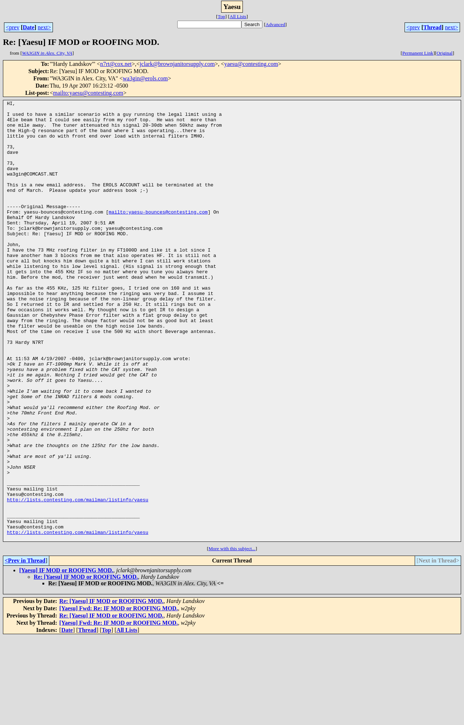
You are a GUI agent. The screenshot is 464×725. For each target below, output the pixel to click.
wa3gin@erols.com (145, 78)
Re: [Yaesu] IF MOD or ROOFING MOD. (86, 665)
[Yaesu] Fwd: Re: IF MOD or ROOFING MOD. (118, 696)
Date (28, 27)
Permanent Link (418, 53)
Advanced (275, 24)
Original (444, 53)
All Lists (237, 16)
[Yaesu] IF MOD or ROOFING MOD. (66, 658)
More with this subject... (232, 636)
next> (44, 27)
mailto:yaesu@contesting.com (88, 93)
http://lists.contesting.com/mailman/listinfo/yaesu (77, 580)
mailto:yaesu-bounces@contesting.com (158, 234)
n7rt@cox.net (116, 64)
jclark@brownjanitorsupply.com (177, 64)
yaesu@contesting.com (251, 64)
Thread (432, 27)
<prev (12, 27)
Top (221, 16)
